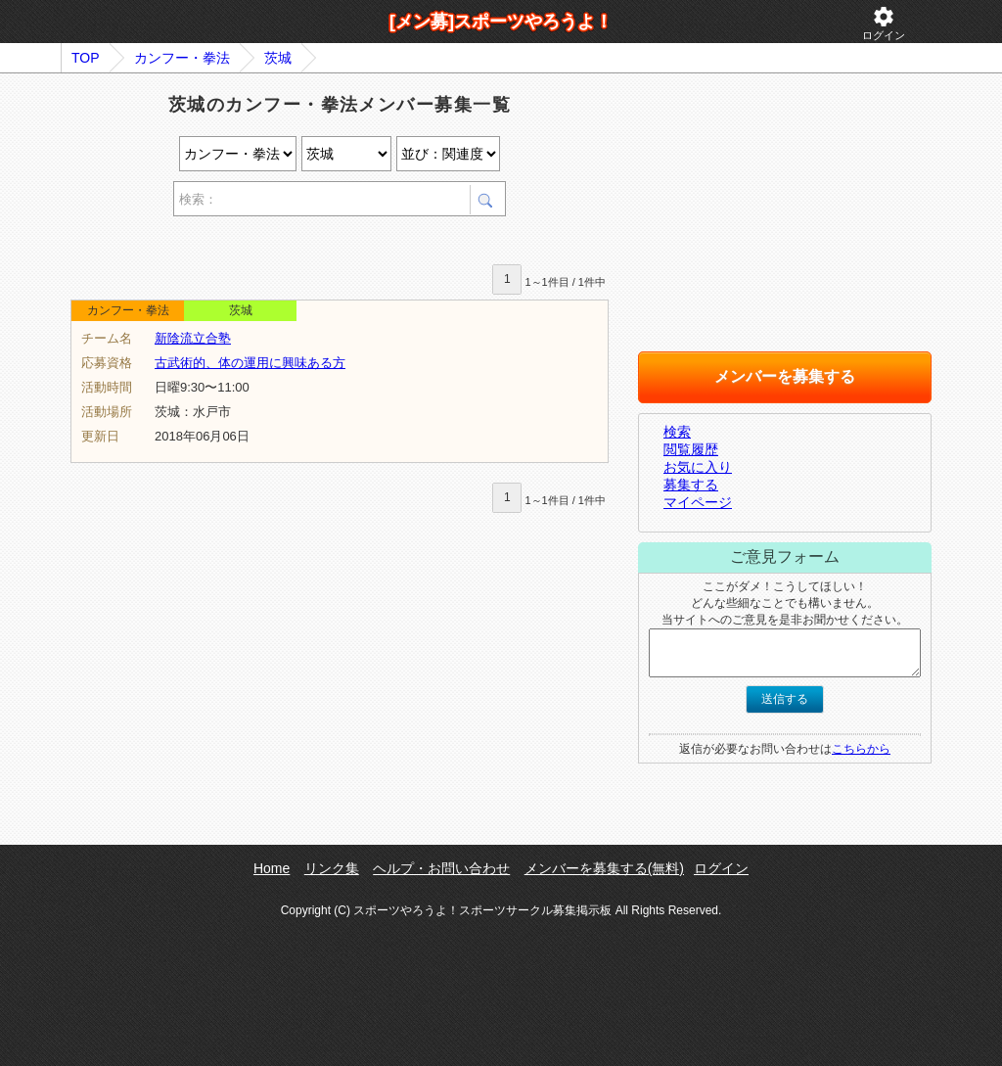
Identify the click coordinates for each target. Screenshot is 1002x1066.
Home (271, 868)
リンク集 (331, 868)
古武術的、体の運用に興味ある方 (250, 362)
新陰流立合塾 (193, 338)
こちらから (861, 749)
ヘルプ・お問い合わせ (441, 868)
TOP (85, 58)
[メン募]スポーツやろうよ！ (501, 21)
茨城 (278, 58)
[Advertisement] (299, 243)
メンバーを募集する (784, 376)
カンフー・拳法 (182, 58)
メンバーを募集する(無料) (604, 868)
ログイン (883, 23)
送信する (784, 699)
